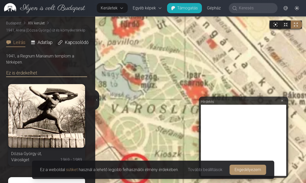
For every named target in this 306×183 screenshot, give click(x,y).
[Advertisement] (243, 140)
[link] (42, 8)
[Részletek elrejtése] (97, 100)
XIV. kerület (36, 23)
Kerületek (112, 8)
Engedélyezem (248, 169)
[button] (286, 8)
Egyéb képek (147, 8)
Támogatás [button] (184, 8)
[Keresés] (255, 8)
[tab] (17, 42)
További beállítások (205, 169)
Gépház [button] (214, 8)
